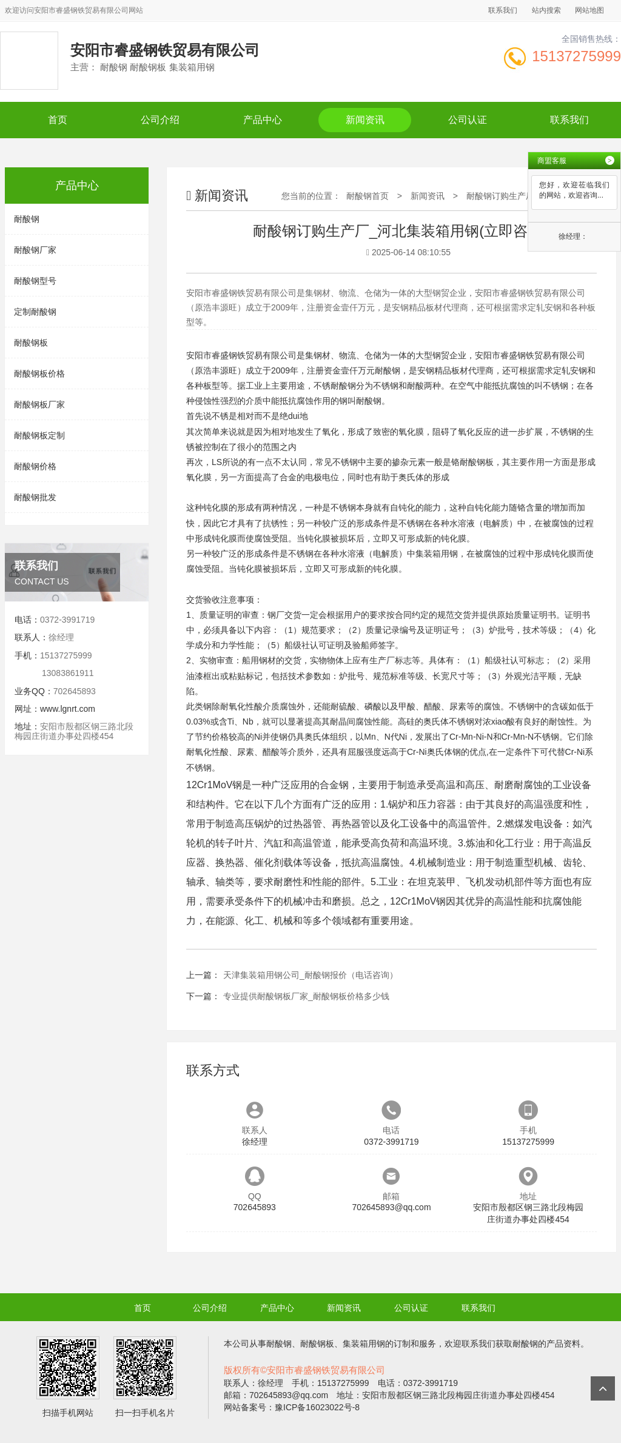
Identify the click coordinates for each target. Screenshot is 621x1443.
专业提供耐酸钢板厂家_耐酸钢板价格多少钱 (306, 996)
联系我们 (502, 10)
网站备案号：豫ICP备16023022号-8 (292, 1407)
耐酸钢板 (31, 342)
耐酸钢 (26, 219)
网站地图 (589, 10)
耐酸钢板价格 (39, 373)
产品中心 (262, 120)
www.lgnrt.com (67, 709)
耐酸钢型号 (35, 281)
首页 (57, 120)
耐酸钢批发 (35, 497)
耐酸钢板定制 (39, 435)
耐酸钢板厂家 (39, 404)
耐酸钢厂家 (35, 250)
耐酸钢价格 (35, 466)
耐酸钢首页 (367, 196)
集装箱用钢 (436, 553)
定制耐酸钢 (35, 311)
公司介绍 (160, 120)
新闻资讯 (365, 120)
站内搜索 (546, 10)
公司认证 (467, 120)
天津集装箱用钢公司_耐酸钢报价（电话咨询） (310, 975)
